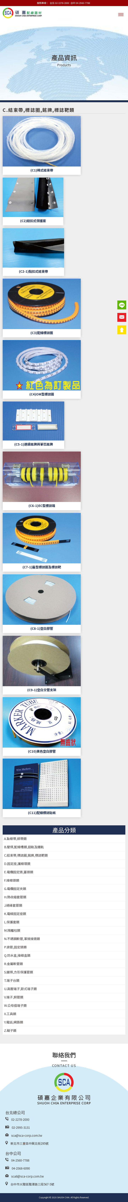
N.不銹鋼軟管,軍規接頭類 (22, 938)
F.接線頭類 (11, 880)
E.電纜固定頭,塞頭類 (18, 872)
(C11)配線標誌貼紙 (42, 812)
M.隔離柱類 (12, 930)
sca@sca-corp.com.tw (26, 1135)
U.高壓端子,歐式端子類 (20, 988)
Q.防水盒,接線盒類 (17, 955)
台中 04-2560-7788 (80, 3)
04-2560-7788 (20, 1160)
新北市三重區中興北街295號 (29, 1143)
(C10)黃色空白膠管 (42, 751)
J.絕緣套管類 (13, 905)
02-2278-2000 (20, 1119)
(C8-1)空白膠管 (41, 628)
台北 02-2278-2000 (59, 3)
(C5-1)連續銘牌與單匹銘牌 (33, 444)
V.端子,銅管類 (13, 997)
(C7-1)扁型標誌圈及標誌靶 (41, 567)
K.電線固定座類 (15, 913)
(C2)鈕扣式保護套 (33, 220)
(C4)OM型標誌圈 (41, 394)
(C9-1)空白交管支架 (41, 690)
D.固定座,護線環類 (17, 863)
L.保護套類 (11, 922)
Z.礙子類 (10, 1030)
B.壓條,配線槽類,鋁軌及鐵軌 (24, 847)
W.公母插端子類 (15, 1005)
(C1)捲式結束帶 (41, 170)
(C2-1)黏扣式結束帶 (33, 271)
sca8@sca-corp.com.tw (27, 1176)
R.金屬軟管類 (13, 963)
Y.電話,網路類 (13, 1022)
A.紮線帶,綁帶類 (15, 838)
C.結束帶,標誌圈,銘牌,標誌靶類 (26, 855)
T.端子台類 (11, 980)
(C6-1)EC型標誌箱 (41, 505)
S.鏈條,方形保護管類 (18, 972)
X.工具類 (10, 1013)
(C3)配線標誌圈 (41, 332)
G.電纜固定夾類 (15, 888)
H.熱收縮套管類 (15, 897)
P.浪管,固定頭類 (15, 947)
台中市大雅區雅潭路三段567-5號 (32, 1184)
